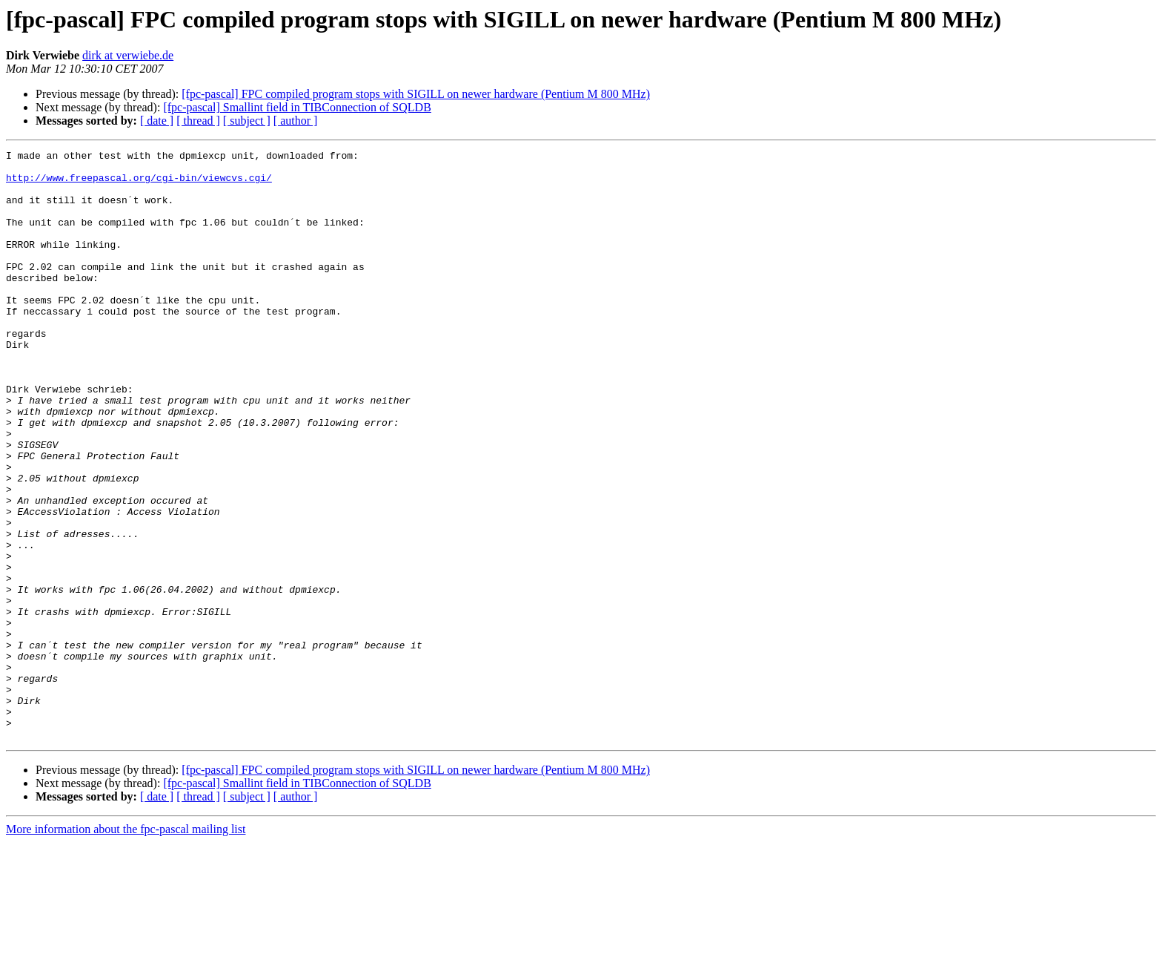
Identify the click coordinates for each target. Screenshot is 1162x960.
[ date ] (156, 120)
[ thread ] (198, 120)
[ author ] (295, 120)
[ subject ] (246, 120)
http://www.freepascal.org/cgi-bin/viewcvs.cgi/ (139, 184)
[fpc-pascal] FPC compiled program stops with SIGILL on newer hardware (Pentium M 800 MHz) (416, 94)
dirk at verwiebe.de (127, 55)
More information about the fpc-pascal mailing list (125, 947)
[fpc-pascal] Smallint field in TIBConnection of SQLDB (297, 107)
